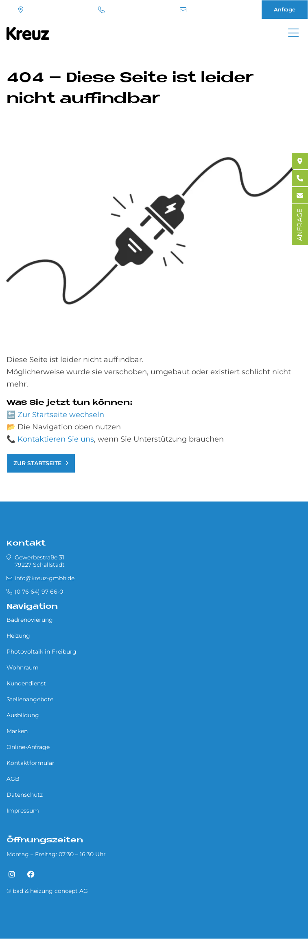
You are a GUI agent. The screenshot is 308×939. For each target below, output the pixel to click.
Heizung (18, 635)
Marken (17, 731)
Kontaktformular (31, 763)
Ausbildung (23, 715)
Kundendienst (26, 683)
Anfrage (284, 9)
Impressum (23, 810)
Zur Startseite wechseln (60, 414)
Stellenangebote (30, 699)
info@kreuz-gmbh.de (183, 10)
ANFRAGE (300, 224)
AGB (13, 778)
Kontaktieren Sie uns (55, 439)
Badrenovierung (30, 619)
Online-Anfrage (28, 747)
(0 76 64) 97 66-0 (101, 10)
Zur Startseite (37, 463)
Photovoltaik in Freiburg (41, 651)
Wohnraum (23, 667)
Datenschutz (25, 794)
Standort (20, 10)
